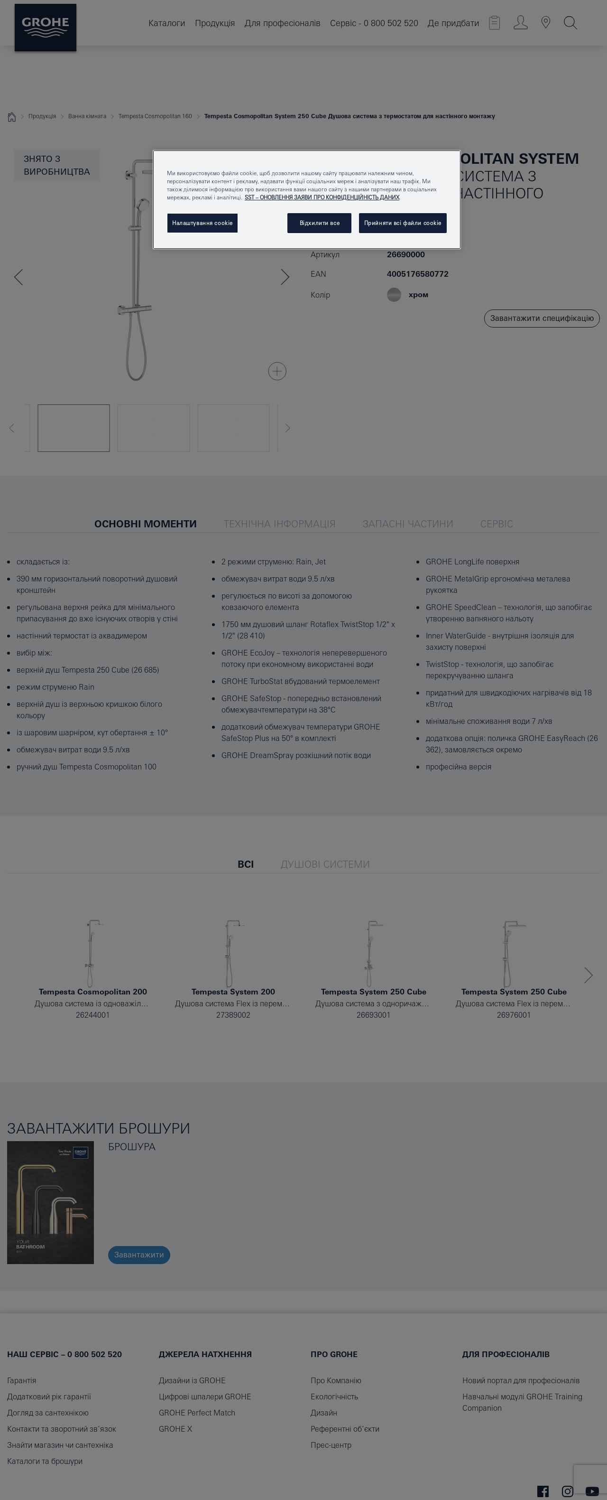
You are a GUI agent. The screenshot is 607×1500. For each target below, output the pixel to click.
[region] (307, 199)
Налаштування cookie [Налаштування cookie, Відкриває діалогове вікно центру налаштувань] (202, 223)
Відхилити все (320, 223)
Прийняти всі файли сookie (402, 223)
